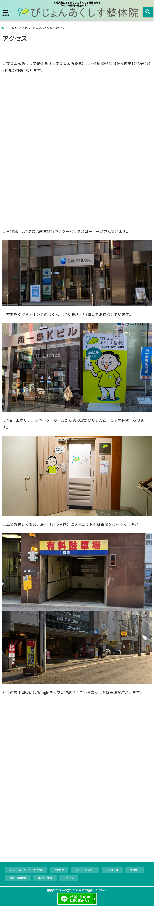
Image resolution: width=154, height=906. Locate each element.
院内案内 (134, 872)
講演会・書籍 (45, 880)
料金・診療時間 (17, 880)
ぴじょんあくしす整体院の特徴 (26, 872)
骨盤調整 (59, 872)
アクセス (68, 880)
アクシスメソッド (85, 872)
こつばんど (112, 872)
